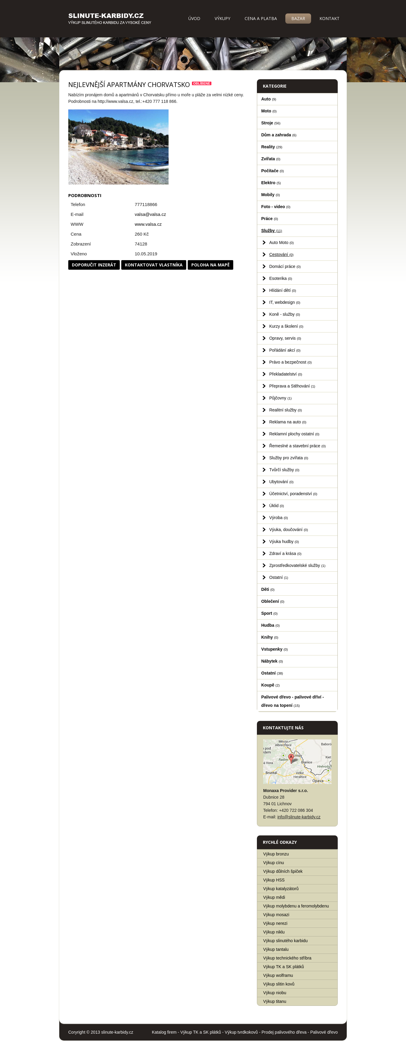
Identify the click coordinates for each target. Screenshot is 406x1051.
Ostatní (278, 577)
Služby (271, 230)
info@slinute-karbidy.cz (298, 816)
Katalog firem (164, 1032)
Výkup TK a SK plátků (283, 966)
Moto (269, 111)
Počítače (272, 170)
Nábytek (272, 661)
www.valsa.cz (148, 224)
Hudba (270, 625)
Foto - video (275, 206)
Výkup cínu (273, 862)
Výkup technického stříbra (287, 958)
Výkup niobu (274, 992)
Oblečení (272, 601)
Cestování (281, 254)
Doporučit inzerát (94, 265)
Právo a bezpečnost (290, 362)
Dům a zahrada (278, 134)
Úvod (194, 18)
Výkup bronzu (276, 854)
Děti (268, 589)
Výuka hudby (284, 541)
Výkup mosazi (276, 914)
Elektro (271, 182)
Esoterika (280, 278)
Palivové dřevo (324, 1032)
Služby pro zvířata (288, 457)
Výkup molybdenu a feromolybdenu (296, 906)
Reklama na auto (287, 422)
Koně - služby (284, 314)
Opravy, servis (285, 338)
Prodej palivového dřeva (284, 1032)
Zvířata (270, 158)
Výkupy (222, 18)
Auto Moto (281, 242)
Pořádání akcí (285, 350)
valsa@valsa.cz (150, 214)
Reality (271, 146)
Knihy (269, 637)
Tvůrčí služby (284, 469)
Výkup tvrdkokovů (241, 1032)
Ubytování (281, 481)
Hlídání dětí (282, 290)
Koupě (270, 685)
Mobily (270, 194)
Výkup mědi (274, 897)
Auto (268, 99)
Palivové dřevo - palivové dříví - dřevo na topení (292, 701)
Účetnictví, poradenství (293, 493)
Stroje (270, 122)
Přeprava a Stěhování (292, 386)
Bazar (298, 18)
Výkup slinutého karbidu (285, 940)
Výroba (278, 517)
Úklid (276, 505)
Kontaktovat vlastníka (154, 265)
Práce (269, 218)
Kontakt (329, 18)
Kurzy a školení (286, 326)
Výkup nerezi (275, 923)
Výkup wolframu (278, 975)
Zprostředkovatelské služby (297, 565)
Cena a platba (261, 18)
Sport (269, 613)
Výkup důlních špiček (283, 871)
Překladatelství (285, 374)
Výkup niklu (274, 932)
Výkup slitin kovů (278, 984)
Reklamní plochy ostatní (294, 433)
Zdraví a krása (285, 553)
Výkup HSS (274, 880)
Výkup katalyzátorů (281, 888)
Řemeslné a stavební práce (297, 445)
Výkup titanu (274, 1001)
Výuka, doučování (288, 529)
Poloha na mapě (210, 265)
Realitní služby (285, 410)
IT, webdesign (284, 302)
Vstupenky (274, 649)
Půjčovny (280, 398)
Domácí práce (285, 266)
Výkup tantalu (276, 949)
